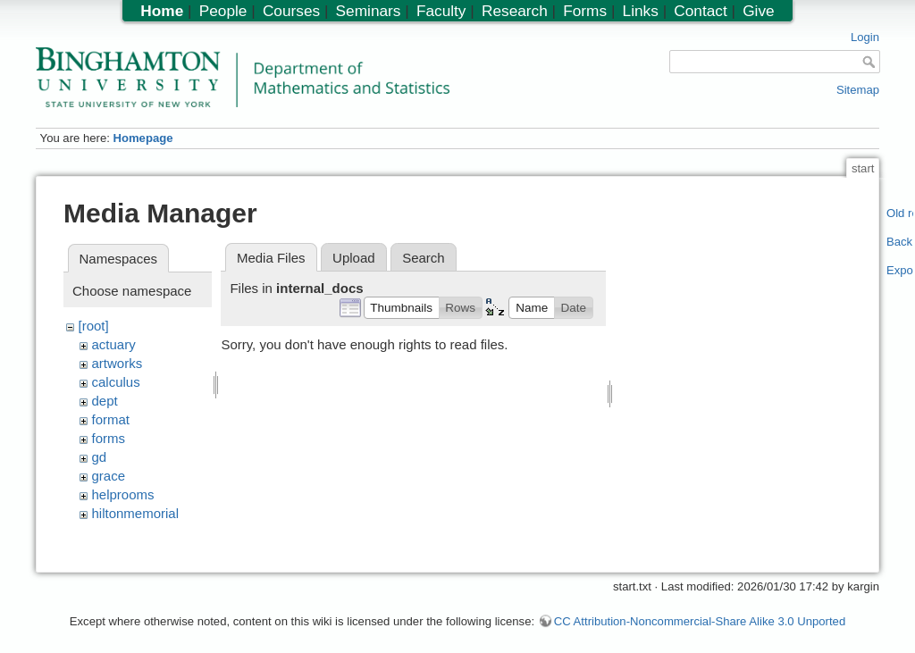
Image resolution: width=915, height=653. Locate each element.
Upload (353, 257)
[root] (94, 325)
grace (109, 475)
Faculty (441, 11)
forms (109, 438)
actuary (114, 344)
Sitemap (857, 89)
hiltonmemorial (136, 513)
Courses (291, 11)
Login (865, 37)
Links (641, 11)
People (223, 11)
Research (515, 11)
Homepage (142, 138)
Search (423, 257)
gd (99, 457)
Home (161, 11)
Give (758, 11)
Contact (700, 11)
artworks (117, 363)
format (111, 419)
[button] (402, 307)
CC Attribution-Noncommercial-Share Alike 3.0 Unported (699, 611)
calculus (116, 381)
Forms (585, 11)
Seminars (368, 11)
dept (105, 400)
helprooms (123, 494)
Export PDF (900, 270)
